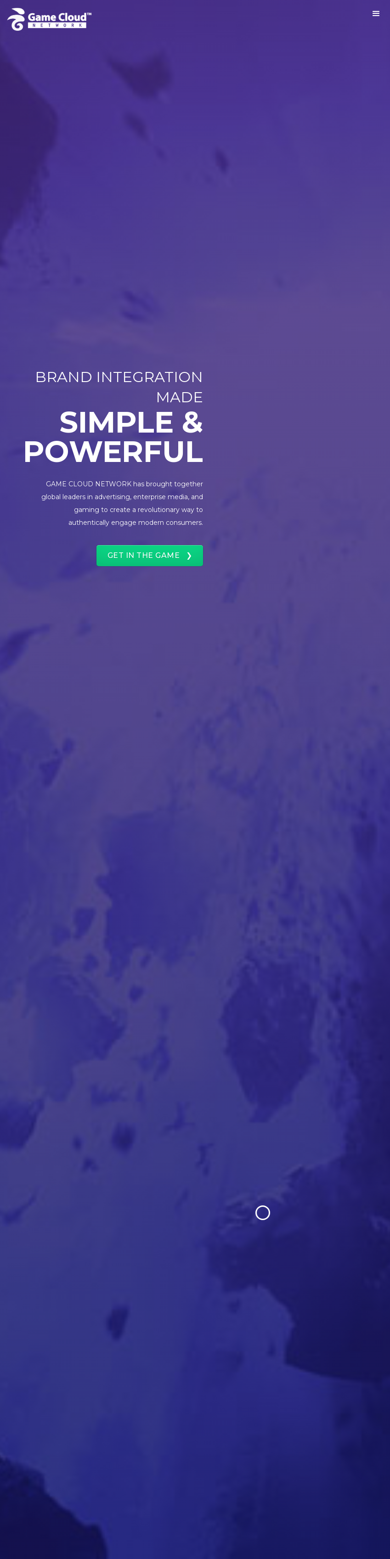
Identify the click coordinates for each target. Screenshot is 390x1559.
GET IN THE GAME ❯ (149, 555)
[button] (376, 14)
